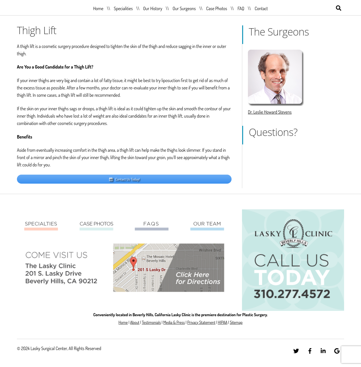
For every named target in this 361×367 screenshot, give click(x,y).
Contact (261, 8)
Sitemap (236, 322)
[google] (337, 350)
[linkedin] (323, 350)
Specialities (123, 8)
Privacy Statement (201, 322)
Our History (152, 8)
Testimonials (151, 322)
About (134, 322)
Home (98, 8)
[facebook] (310, 350)
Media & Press (174, 322)
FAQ (240, 8)
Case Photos (216, 8)
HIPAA (222, 322)
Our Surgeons (184, 8)
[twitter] (296, 350)
